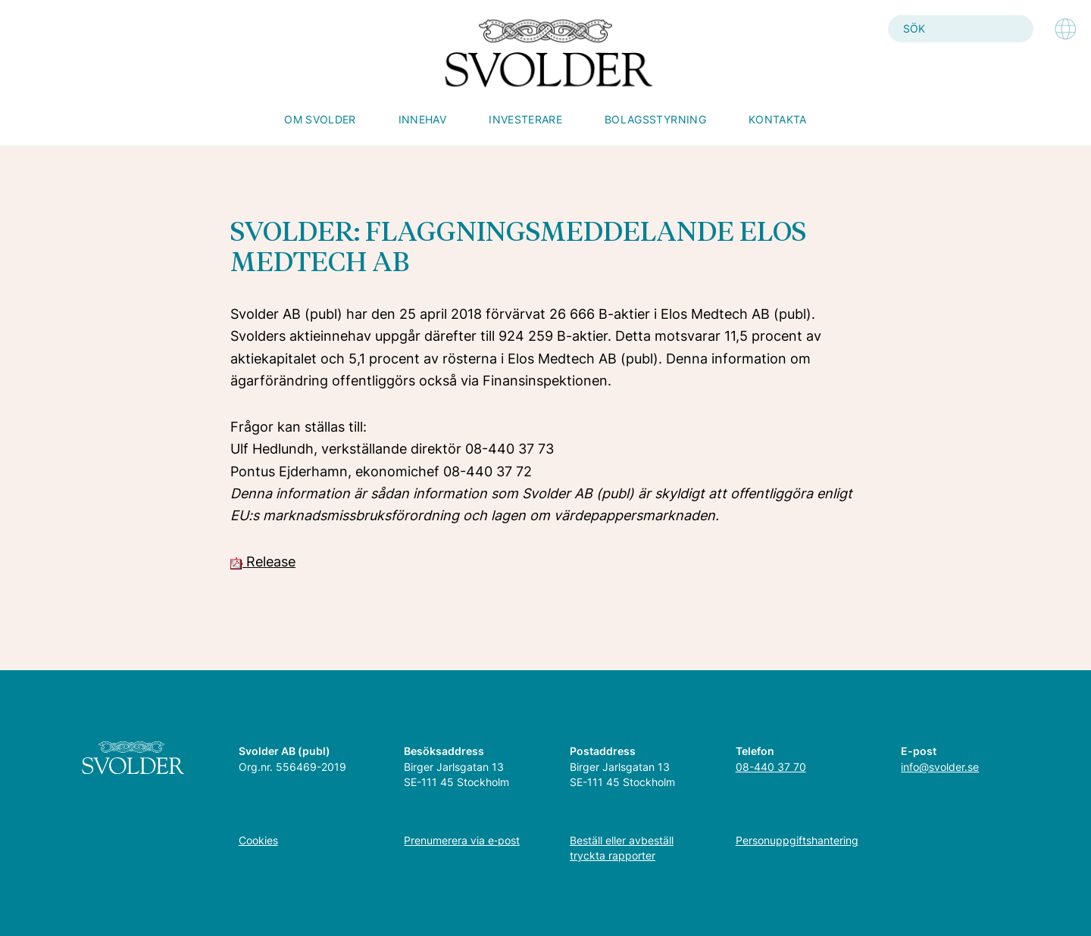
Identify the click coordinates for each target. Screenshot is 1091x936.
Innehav (422, 119)
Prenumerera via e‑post (462, 840)
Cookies (258, 840)
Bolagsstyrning (655, 119)
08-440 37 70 (771, 766)
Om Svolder (320, 119)
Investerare (525, 119)
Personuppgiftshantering (797, 840)
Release (262, 561)
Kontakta (778, 119)
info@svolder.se (940, 766)
